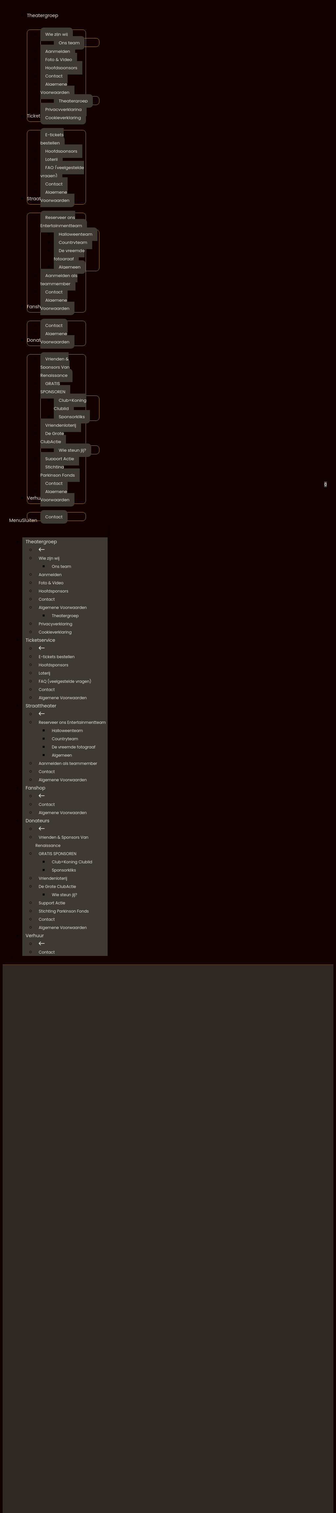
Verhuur (38, 935)
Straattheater (44, 705)
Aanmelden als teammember (68, 763)
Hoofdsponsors (53, 591)
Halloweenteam (67, 730)
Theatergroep (44, 541)
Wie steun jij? (64, 894)
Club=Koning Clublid (72, 862)
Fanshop (39, 787)
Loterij (44, 673)
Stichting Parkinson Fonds (64, 911)
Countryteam (65, 739)
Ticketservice (44, 640)
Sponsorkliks (64, 870)
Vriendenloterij (53, 878)
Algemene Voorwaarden (63, 607)
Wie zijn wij (49, 558)
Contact (47, 599)
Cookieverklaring (55, 632)
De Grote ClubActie (57, 886)
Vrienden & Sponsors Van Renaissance (61, 841)
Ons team (61, 566)
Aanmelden (50, 574)
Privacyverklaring (55, 624)
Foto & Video (51, 583)
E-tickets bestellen (56, 656)
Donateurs (41, 820)
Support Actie (52, 903)
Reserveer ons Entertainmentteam (72, 722)
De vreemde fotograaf (73, 747)
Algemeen (62, 755)
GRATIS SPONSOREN (57, 853)
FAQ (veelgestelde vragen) (65, 681)
